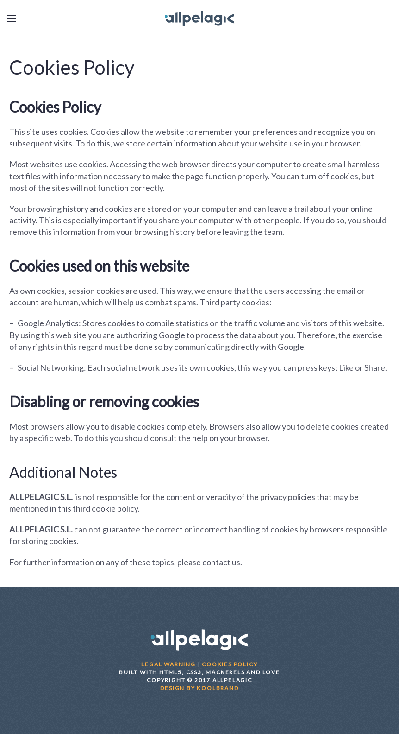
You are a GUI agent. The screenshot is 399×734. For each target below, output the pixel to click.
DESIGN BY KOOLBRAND (199, 687)
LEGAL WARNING (168, 664)
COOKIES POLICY (229, 664)
